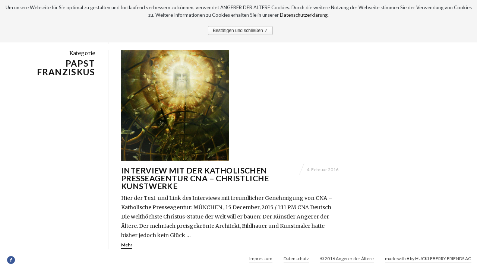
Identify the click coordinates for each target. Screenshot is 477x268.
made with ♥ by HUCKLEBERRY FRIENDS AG (428, 258)
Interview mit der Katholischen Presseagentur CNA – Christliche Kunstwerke (195, 187)
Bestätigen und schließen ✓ (240, 30)
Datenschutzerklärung (304, 15)
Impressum (260, 258)
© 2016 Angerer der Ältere (347, 258)
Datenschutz (296, 258)
